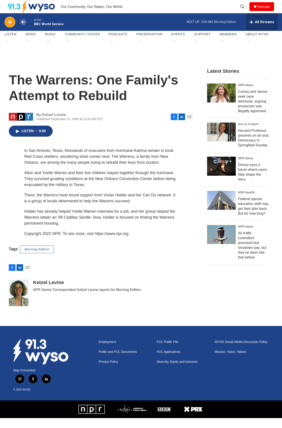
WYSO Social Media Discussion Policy (241, 352)
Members (228, 44)
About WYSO (257, 44)
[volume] (23, 32)
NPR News (245, 95)
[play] (9, 32)
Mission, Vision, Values (230, 361)
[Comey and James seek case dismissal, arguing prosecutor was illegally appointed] (221, 102)
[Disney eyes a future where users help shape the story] (221, 176)
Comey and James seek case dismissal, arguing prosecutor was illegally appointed (252, 111)
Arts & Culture (248, 134)
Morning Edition (37, 259)
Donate (266, 11)
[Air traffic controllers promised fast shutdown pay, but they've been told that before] (221, 244)
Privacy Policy (108, 371)
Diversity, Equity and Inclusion (177, 371)
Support (202, 44)
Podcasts (118, 44)
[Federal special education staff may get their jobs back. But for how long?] (221, 210)
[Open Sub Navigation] (7, 51)
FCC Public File (167, 352)
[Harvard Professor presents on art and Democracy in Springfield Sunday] (221, 141)
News (31, 44)
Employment (107, 352)
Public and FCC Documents (118, 361)
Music (50, 44)
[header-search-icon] (244, 12)
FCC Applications (168, 361)
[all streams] (262, 32)
